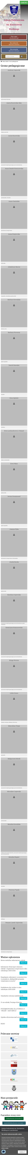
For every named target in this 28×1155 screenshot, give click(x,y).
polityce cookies (4, 1148)
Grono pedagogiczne (13, 61)
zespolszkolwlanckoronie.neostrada (13, 1123)
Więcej (23, 963)
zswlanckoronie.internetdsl (13, 1118)
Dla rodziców (14, 43)
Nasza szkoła (5, 61)
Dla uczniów (14, 50)
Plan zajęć (14, 37)
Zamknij (21, 1152)
